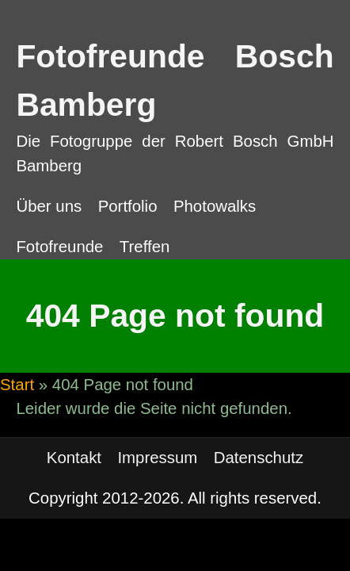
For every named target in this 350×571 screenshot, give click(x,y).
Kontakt (74, 457)
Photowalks (214, 206)
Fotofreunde (59, 246)
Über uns (49, 206)
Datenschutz (258, 457)
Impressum (157, 457)
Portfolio (128, 206)
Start (17, 384)
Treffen (145, 246)
